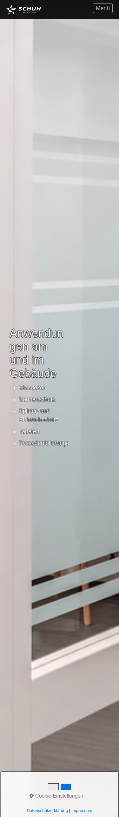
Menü (103, 8)
